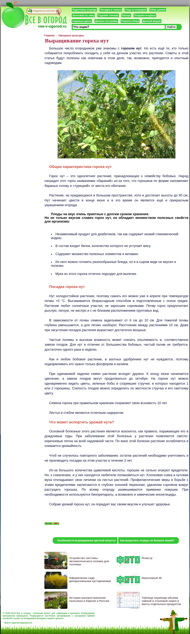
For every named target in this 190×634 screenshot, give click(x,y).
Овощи (126, 15)
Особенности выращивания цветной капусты (86, 540)
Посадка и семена (110, 9)
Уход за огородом (135, 9)
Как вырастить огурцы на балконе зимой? (147, 540)
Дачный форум (152, 21)
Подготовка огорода (84, 9)
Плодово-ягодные (145, 15)
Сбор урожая (158, 9)
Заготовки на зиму (83, 15)
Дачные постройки (106, 21)
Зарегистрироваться (21, 623)
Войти (7, 623)
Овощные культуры (71, 35)
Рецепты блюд (130, 21)
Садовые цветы (81, 21)
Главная (49, 35)
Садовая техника (108, 15)
